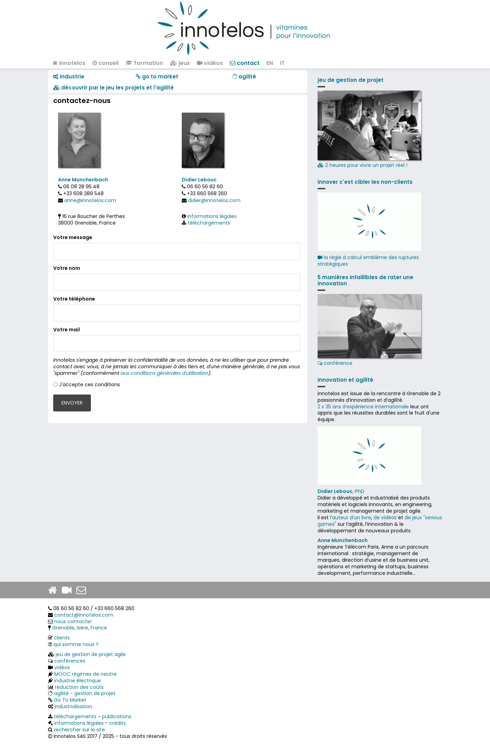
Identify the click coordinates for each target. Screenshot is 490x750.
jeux (180, 63)
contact (245, 63)
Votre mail (66, 329)
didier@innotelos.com (214, 200)
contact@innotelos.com (83, 614)
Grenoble (63, 627)
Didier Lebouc (199, 179)
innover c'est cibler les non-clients (365, 182)
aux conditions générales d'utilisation (164, 373)
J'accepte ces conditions (89, 384)
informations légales (212, 216)
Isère (82, 627)
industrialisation (73, 706)
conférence (369, 330)
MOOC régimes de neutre (85, 674)
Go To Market (70, 699)
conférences (69, 660)
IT (282, 63)
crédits (117, 723)
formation (144, 63)
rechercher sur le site (79, 729)
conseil (105, 63)
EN (269, 63)
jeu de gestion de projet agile (91, 654)
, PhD (341, 491)
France (99, 627)
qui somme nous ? (76, 644)
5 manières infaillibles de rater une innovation (365, 280)
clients (62, 637)
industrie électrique (77, 680)
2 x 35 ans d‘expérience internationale (363, 406)
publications (116, 716)
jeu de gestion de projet (351, 80)
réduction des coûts (79, 687)
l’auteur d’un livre (350, 517)
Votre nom (66, 268)
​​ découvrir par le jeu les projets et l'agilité (113, 87)
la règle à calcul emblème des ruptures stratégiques (368, 260)
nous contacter (73, 621)
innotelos (69, 63)
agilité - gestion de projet (84, 693)
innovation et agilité (345, 379)
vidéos (210, 63)
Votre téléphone (74, 299)
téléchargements (209, 222)
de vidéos (385, 517)
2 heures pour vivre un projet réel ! (369, 130)
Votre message (72, 237)
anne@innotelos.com (90, 200)
